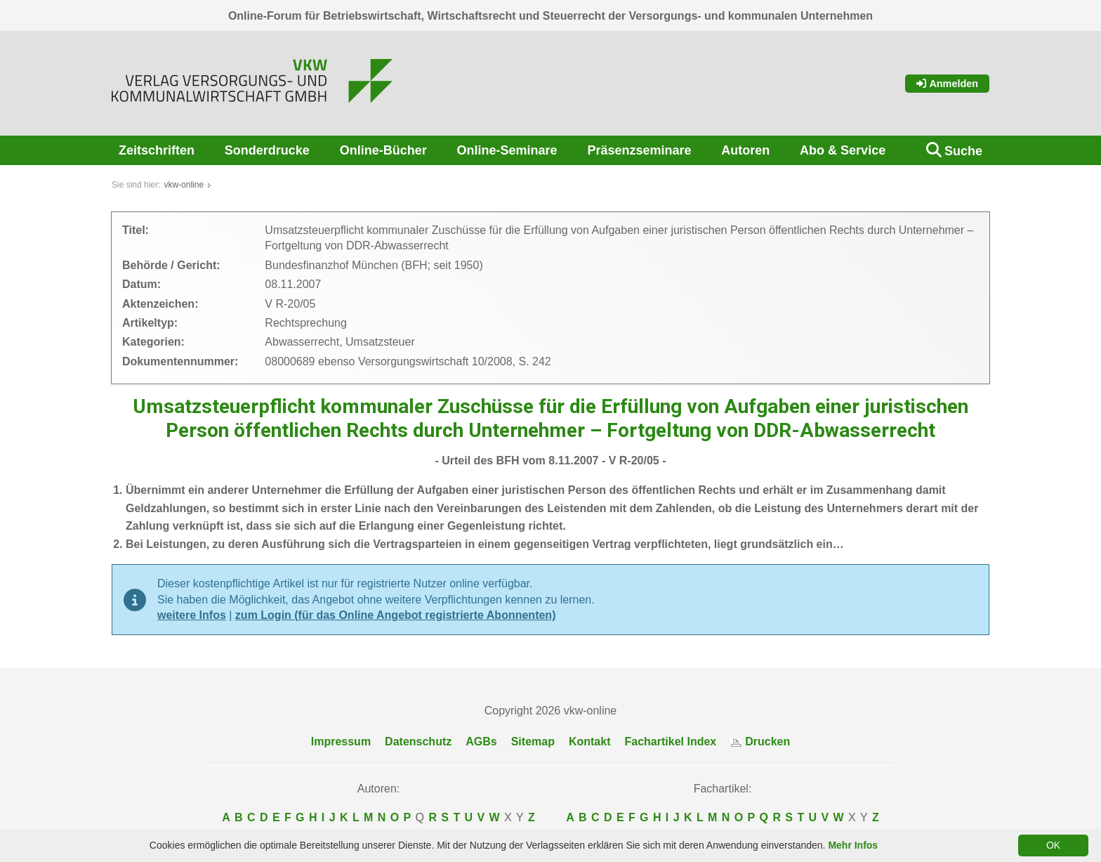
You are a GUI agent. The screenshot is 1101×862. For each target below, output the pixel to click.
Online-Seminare (507, 150)
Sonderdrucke (267, 150)
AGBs (481, 741)
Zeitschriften (157, 150)
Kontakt (590, 741)
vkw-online (184, 185)
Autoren (745, 150)
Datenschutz (418, 741)
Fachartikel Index (671, 741)
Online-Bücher (383, 150)
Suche (963, 151)
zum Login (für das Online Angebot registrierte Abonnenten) (395, 615)
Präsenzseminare (639, 150)
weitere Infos (191, 615)
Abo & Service (842, 150)
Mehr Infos (853, 845)
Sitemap (533, 741)
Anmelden (947, 83)
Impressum (341, 741)
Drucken (760, 741)
